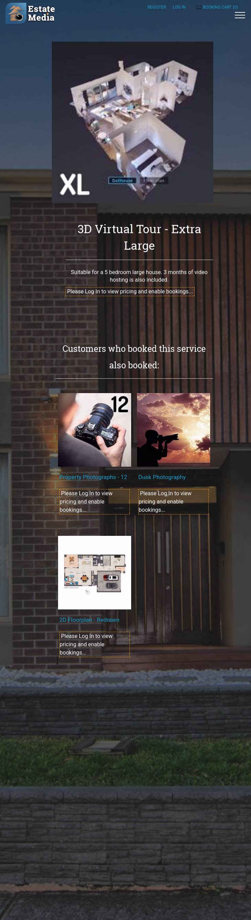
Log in (179, 7)
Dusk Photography (162, 477)
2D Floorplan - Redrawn (89, 619)
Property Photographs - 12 (93, 477)
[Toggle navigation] (240, 15)
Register (156, 7)
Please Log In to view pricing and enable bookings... (130, 291)
